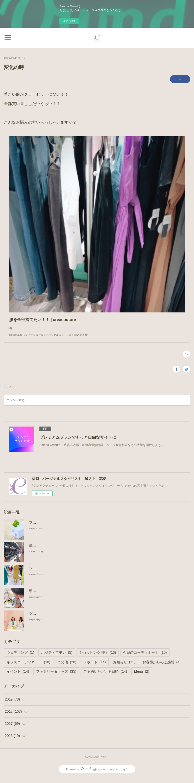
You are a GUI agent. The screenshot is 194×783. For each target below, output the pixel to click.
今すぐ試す (69, 21)
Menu (141, 676)
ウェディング (20, 657)
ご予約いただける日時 (105, 676)
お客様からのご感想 (161, 667)
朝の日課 (36, 596)
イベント (18, 676)
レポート (94, 667)
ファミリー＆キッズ (56, 676)
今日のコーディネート (145, 657)
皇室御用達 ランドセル (47, 550)
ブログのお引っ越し (45, 527)
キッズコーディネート (28, 667)
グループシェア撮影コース (50, 619)
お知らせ (124, 667)
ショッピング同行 (97, 657)
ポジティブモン (56, 657)
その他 (66, 667)
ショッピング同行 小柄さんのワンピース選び (65, 573)
